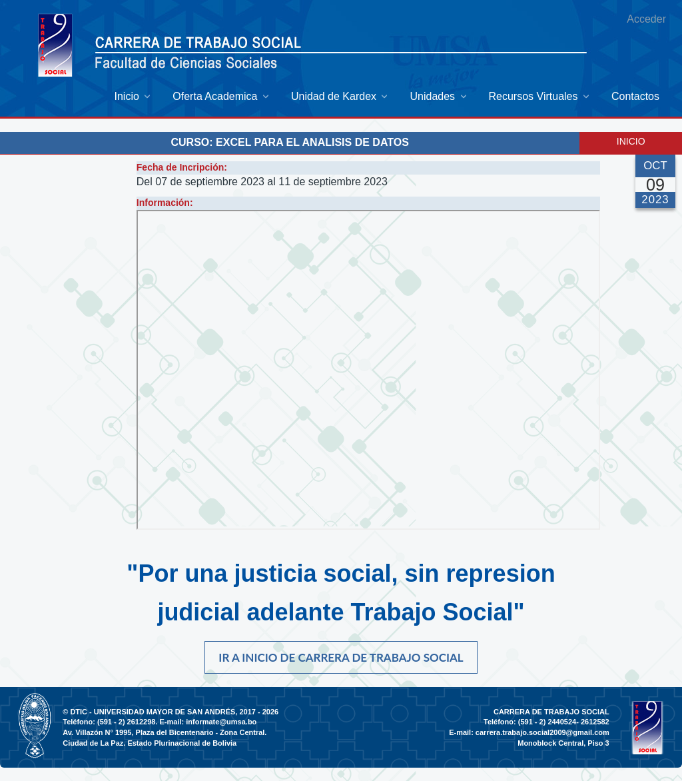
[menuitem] (134, 96)
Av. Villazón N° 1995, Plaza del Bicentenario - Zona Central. (164, 732)
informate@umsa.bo (221, 722)
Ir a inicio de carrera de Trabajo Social (340, 657)
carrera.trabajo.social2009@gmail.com (542, 732)
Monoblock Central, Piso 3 (563, 743)
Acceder (646, 19)
